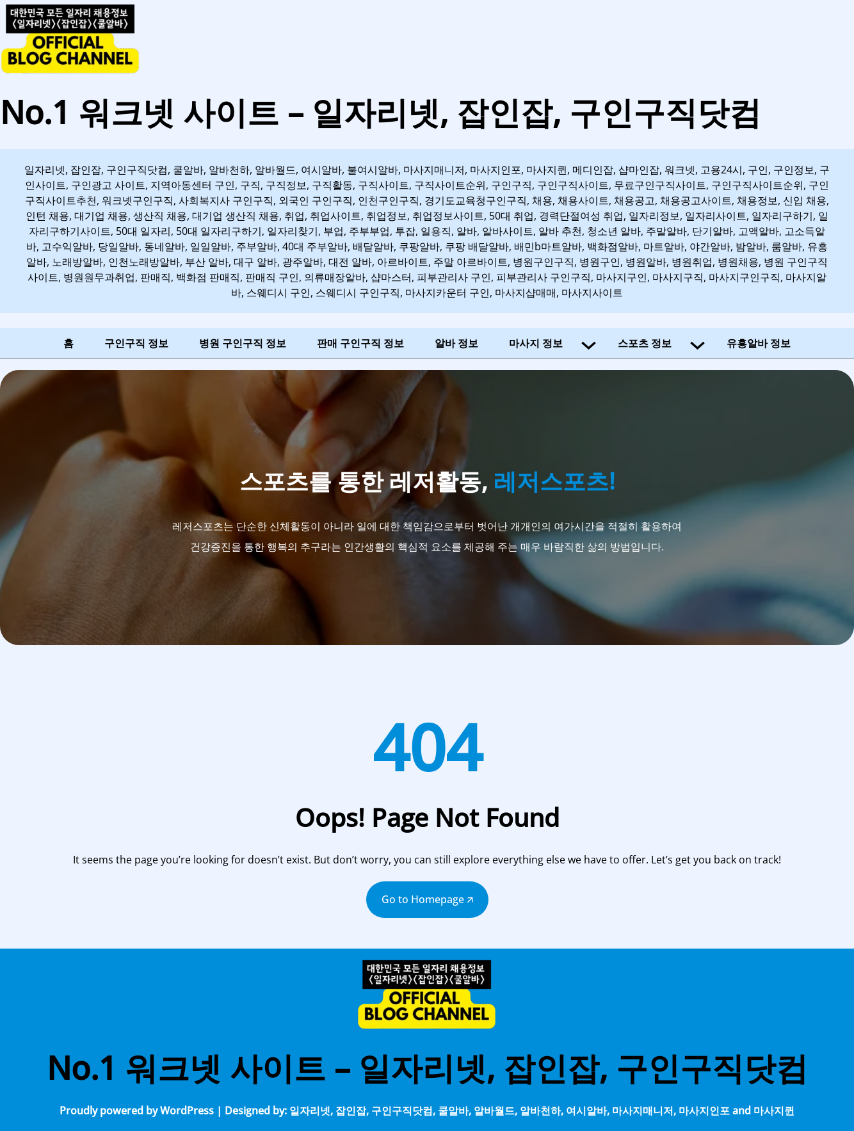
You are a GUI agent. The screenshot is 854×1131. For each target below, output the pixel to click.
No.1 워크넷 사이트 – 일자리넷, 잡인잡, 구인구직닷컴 (380, 112)
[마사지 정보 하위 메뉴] (588, 343)
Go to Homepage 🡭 (427, 899)
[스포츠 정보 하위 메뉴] (697, 343)
